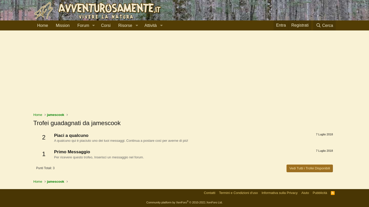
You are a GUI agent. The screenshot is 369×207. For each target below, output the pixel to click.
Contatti (209, 193)
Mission (63, 25)
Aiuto (305, 193)
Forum (83, 25)
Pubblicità (320, 193)
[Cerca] (324, 25)
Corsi (105, 25)
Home (42, 25)
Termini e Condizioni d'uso (238, 193)
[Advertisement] (184, 74)
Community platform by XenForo (184, 202)
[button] (93, 25)
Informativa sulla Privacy (280, 193)
